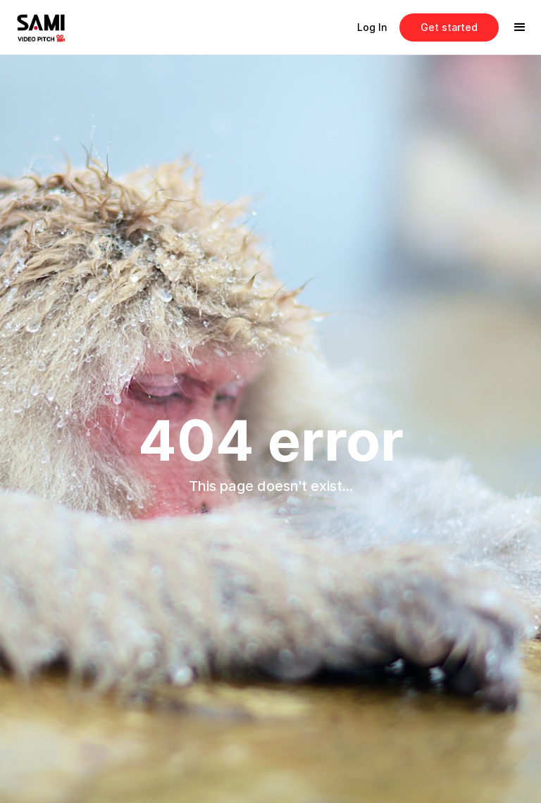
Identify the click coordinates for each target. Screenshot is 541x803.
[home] (51, 27)
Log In (372, 27)
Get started (449, 27)
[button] (520, 27)
